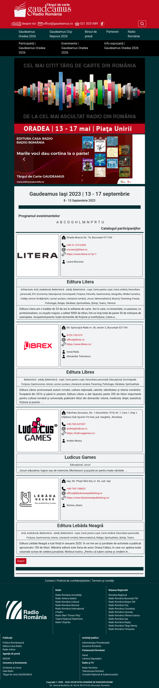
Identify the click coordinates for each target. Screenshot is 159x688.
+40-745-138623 (76, 488)
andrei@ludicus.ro (77, 428)
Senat (85, 655)
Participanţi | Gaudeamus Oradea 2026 (32, 48)
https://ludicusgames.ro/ (81, 433)
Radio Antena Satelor (66, 598)
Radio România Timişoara (122, 629)
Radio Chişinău (62, 622)
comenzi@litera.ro (77, 249)
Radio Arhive (9, 649)
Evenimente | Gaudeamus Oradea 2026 (74, 48)
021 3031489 (86, 24)
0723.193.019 (75, 335)
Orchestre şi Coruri (12, 667)
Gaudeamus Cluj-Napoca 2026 (60, 34)
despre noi (23, 24)
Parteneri (112, 32)
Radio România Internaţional (69, 608)
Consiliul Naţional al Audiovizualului (100, 674)
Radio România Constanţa (122, 608)
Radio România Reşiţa (120, 622)
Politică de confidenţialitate (73, 580)
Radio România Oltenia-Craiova (124, 615)
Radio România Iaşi (118, 619)
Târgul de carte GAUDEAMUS (17, 674)
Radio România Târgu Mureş (123, 625)
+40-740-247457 (76, 423)
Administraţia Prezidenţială (96, 642)
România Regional (118, 595)
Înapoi (21, 561)
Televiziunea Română (93, 671)
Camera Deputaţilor (92, 658)
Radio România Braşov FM (122, 602)
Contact (50, 580)
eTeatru (59, 612)
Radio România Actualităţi (68, 595)
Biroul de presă (91, 34)
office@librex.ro (76, 339)
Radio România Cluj (118, 605)
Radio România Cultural (67, 602)
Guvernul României (91, 646)
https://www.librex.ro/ (79, 344)
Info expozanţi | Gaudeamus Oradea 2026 (121, 46)
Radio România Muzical (67, 605)
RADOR (6, 658)
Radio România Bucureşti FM (123, 598)
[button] (24, 159)
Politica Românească (13, 642)
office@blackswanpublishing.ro (85, 493)
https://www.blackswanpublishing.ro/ (88, 497)
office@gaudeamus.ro (55, 24)
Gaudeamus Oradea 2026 (27, 34)
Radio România (134, 34)
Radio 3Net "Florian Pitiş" (68, 615)
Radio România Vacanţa (121, 612)
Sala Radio (8, 671)
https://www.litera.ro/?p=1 (82, 253)
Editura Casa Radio (12, 646)
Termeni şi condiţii (103, 580)
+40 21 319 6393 (76, 244)
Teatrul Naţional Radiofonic (69, 619)
